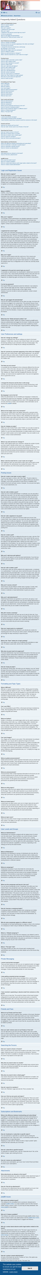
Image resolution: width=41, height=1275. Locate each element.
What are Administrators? (7, 101)
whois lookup (4, 1235)
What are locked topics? (7, 94)
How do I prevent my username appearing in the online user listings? (17, 44)
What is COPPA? (5, 26)
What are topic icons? (6, 95)
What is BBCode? (5, 83)
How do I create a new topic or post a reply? (11, 59)
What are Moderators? (6, 102)
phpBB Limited (10, 1204)
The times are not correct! (7, 45)
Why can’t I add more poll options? (9, 66)
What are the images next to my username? (11, 50)
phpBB (9, 403)
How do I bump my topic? (7, 78)
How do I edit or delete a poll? (8, 67)
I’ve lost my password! (6, 34)
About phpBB (4, 1207)
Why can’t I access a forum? (8, 69)
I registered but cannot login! (8, 29)
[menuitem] (5, 12)
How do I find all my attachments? (9, 154)
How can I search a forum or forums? (10, 132)
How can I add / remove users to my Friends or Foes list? (15, 126)
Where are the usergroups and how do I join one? (13, 105)
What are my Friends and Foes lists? (10, 125)
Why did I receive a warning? (8, 72)
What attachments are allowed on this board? (12, 153)
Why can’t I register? (6, 28)
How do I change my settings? (8, 42)
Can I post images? (5, 88)
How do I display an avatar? (7, 51)
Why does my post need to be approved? (11, 76)
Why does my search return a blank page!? (11, 135)
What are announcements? (7, 91)
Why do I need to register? (7, 24)
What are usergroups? (6, 104)
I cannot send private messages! (9, 117)
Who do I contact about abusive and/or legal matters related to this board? (19, 163)
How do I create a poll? (6, 64)
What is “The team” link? (7, 111)
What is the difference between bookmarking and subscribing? (16, 143)
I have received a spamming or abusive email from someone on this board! (19, 120)
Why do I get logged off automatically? (10, 35)
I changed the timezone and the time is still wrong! (13, 47)
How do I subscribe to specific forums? (10, 146)
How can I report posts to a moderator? (10, 73)
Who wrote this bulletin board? (8, 160)
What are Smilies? (5, 86)
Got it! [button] (30, 1268)
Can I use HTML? (5, 85)
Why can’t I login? (5, 31)
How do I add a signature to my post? (10, 63)
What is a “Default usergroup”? (8, 110)
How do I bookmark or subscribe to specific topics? (13, 144)
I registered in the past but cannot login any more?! (13, 32)
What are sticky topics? (6, 92)
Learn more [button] (13, 1272)
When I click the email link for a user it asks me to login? (14, 54)
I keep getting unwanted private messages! (11, 118)
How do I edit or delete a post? (8, 61)
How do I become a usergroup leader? (10, 107)
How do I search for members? (8, 136)
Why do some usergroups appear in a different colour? (14, 108)
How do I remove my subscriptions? (9, 148)
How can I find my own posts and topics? (11, 138)
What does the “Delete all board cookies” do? (12, 37)
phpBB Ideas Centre (33, 1217)
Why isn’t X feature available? (8, 161)
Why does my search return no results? (10, 133)
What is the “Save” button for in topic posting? (12, 75)
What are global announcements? (9, 89)
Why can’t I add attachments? (8, 70)
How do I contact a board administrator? (10, 164)
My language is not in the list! (8, 48)
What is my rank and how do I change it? (11, 53)
